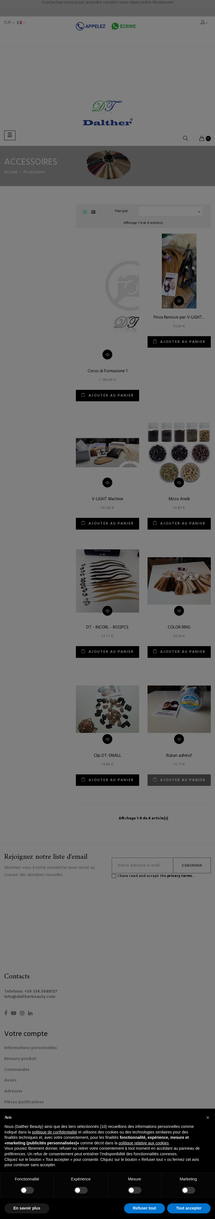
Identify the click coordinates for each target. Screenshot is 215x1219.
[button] (207, 1117)
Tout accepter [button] (189, 1208)
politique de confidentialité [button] (54, 1132)
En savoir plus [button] (26, 1208)
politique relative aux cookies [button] (144, 1143)
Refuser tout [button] (144, 1208)
